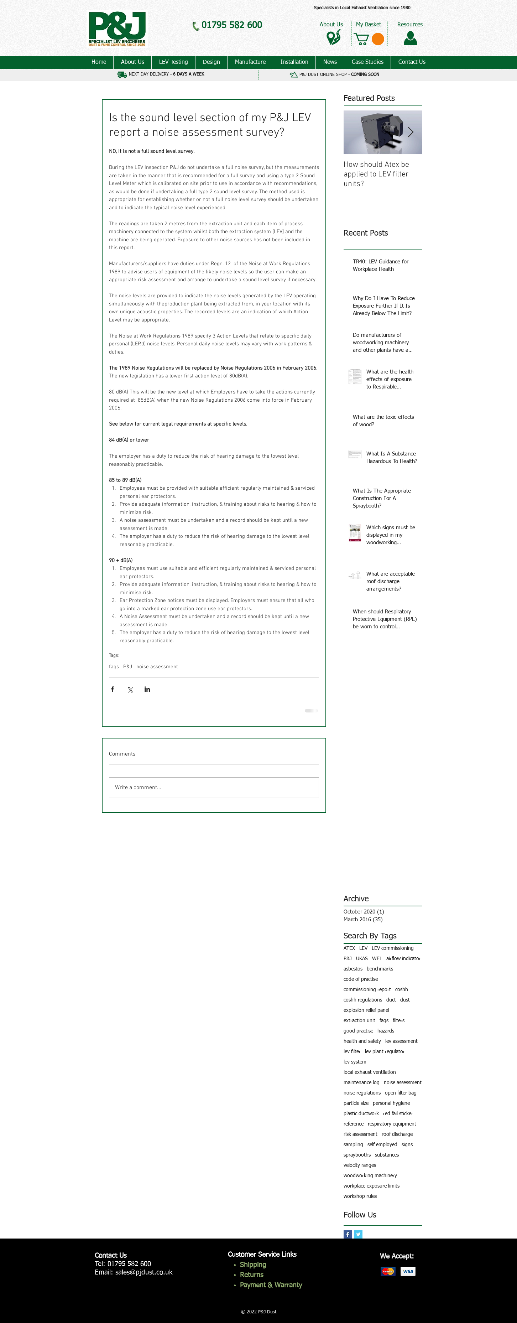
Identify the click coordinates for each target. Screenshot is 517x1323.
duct (391, 1000)
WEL (377, 958)
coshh (401, 989)
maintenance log (362, 1082)
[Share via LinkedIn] (147, 689)
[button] (369, 39)
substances (387, 1155)
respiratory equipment (392, 1124)
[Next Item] (410, 132)
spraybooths (357, 1155)
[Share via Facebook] (112, 689)
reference (354, 1124)
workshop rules (360, 1196)
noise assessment (157, 667)
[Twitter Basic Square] (358, 1234)
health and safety (362, 1041)
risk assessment (360, 1134)
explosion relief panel (366, 1010)
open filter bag (401, 1093)
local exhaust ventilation (370, 1072)
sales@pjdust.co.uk (143, 1272)
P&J (127, 667)
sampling (353, 1144)
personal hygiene (391, 1103)
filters (398, 1020)
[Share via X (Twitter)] (129, 689)
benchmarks (380, 969)
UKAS (362, 958)
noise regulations (362, 1093)
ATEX (349, 948)
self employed (382, 1144)
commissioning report (367, 989)
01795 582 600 (129, 1264)
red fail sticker (398, 1113)
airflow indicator (403, 958)
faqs (114, 667)
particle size (356, 1103)
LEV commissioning (393, 948)
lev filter (352, 1051)
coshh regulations (363, 1000)
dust (405, 1000)
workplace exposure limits (372, 1186)
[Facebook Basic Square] (348, 1234)
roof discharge (397, 1134)
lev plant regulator (385, 1051)
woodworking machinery (370, 1175)
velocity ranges (360, 1165)
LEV (363, 948)
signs (407, 1144)
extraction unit (359, 1020)
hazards (385, 1031)
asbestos (353, 969)
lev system (355, 1062)
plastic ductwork (361, 1113)
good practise (358, 1031)
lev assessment (401, 1041)
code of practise (361, 979)
